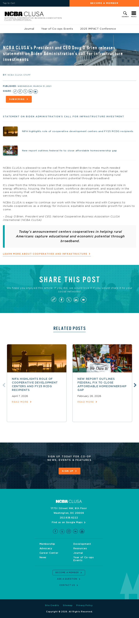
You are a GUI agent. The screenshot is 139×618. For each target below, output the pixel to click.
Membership (47, 544)
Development (82, 544)
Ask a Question (67, 579)
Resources (80, 548)
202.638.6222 (69, 518)
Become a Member (104, 3)
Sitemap (68, 606)
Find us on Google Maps (67, 522)
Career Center (49, 553)
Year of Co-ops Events (57, 29)
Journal (29, 29)
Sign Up (68, 471)
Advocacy (46, 548)
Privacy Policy (84, 606)
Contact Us (67, 585)
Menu (133, 17)
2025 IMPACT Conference (98, 29)
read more (20, 402)
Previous (4, 385)
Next (135, 385)
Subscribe (17, 99)
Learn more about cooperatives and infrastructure (45, 254)
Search (125, 17)
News (43, 557)
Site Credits (52, 606)
